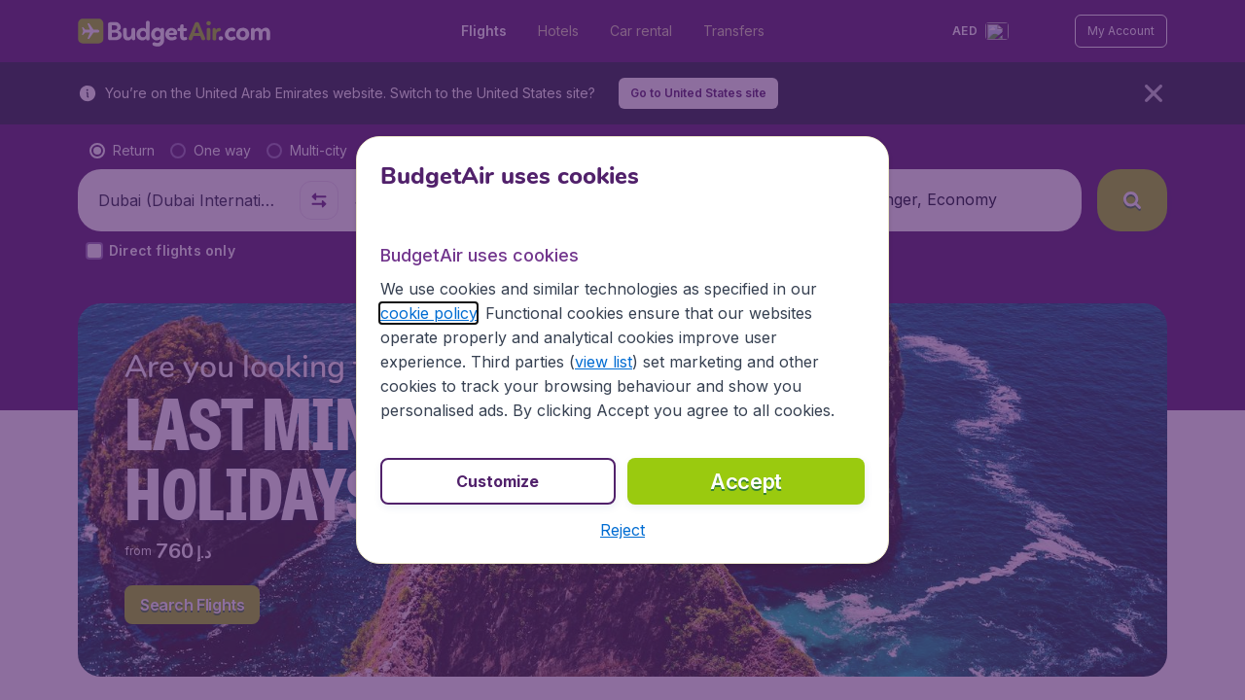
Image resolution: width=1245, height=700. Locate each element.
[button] (622, 530)
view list (603, 361)
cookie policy (428, 313)
